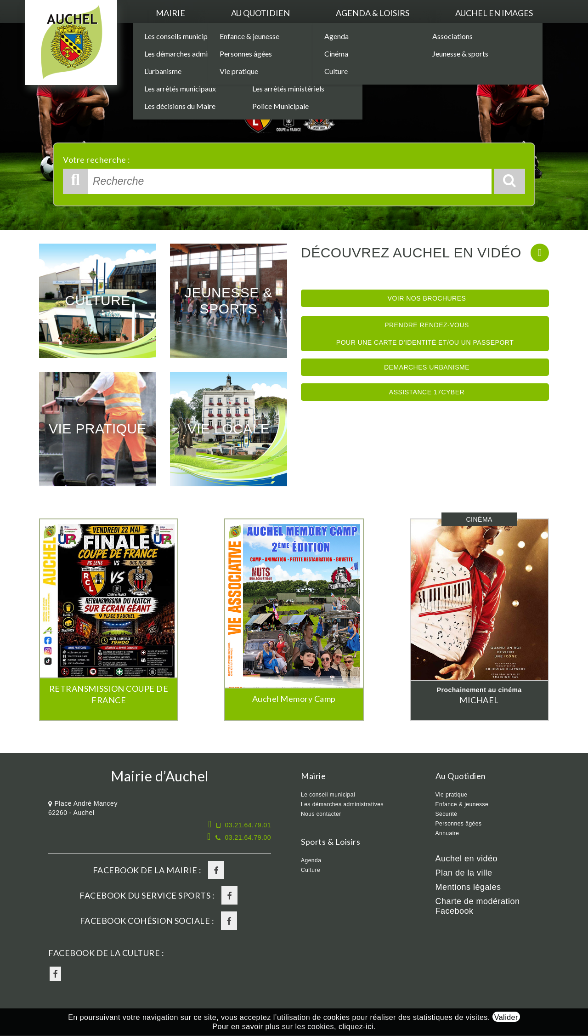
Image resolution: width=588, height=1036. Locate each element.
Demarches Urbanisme (426, 367)
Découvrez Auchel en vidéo (411, 252)
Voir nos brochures (427, 298)
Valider (506, 1017)
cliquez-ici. (357, 1026)
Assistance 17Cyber (426, 392)
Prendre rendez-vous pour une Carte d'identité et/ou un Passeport (425, 333)
